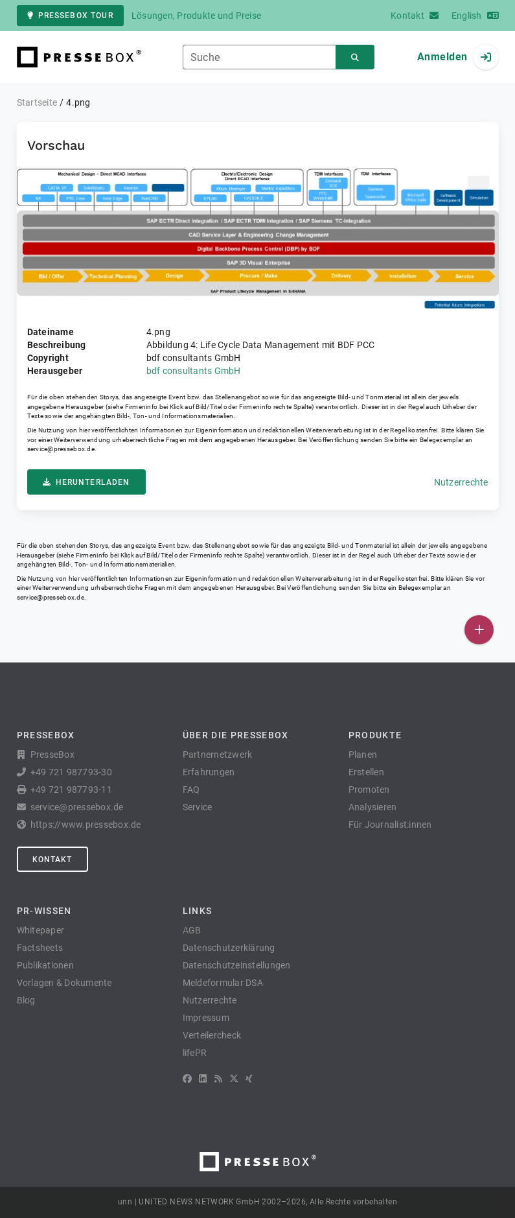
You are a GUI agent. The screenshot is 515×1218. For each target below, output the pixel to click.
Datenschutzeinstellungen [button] (237, 965)
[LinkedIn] (203, 1078)
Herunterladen (86, 482)
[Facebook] (187, 1078)
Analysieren (373, 807)
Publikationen (45, 965)
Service (197, 807)
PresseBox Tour (70, 15)
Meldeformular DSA (223, 983)
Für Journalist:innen (390, 824)
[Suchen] (355, 57)
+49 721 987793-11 (71, 789)
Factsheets (40, 948)
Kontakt (52, 859)
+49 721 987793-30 (71, 772)
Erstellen (366, 772)
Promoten (369, 789)
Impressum (206, 1018)
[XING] (249, 1078)
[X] (233, 1078)
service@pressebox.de (61, 448)
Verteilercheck (212, 1035)
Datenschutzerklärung (229, 948)
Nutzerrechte (461, 482)
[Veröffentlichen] (479, 629)
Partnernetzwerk (218, 754)
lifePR (195, 1053)
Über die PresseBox (236, 735)
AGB (192, 930)
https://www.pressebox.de (85, 824)
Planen (363, 754)
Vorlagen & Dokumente (64, 983)
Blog (26, 1000)
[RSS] (218, 1078)
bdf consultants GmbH (193, 371)
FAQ (191, 789)
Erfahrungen (209, 772)
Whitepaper (41, 930)
